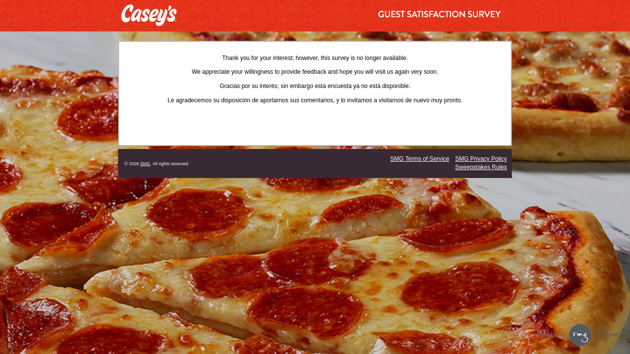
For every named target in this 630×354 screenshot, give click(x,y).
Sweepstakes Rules (481, 167)
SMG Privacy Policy (481, 158)
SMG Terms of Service (419, 158)
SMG (145, 163)
